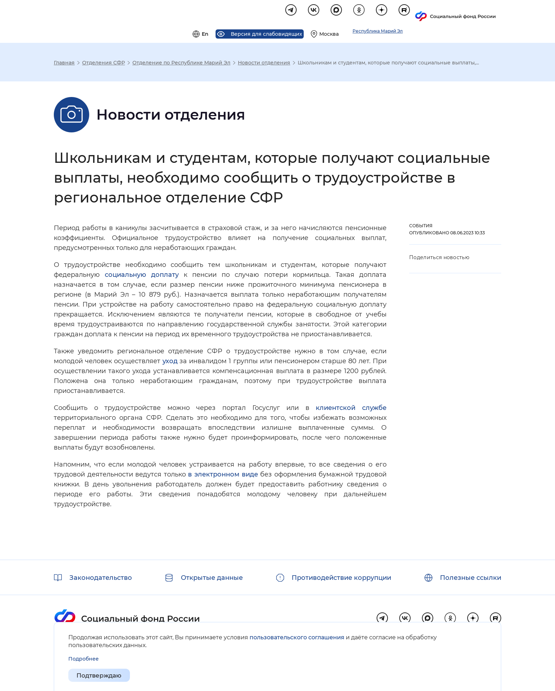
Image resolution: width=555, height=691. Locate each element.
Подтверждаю (101, 675)
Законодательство (100, 578)
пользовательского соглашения (297, 637)
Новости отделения (264, 64)
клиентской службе (351, 409)
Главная (64, 64)
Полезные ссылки (470, 578)
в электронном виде (223, 475)
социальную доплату (142, 276)
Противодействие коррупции (341, 578)
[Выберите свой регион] (409, 13)
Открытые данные (212, 578)
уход (170, 362)
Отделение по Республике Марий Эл (181, 64)
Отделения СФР (103, 64)
